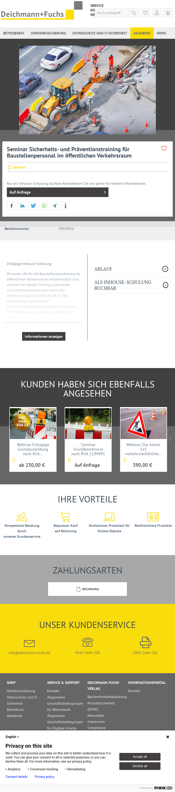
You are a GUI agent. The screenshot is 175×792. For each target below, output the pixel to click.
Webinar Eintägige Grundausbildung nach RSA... (33, 449)
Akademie (14, 715)
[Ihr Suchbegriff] (117, 12)
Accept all (140, 756)
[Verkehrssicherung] (48, 33)
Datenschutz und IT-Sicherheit (22, 700)
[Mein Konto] (156, 12)
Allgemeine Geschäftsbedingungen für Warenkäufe (65, 703)
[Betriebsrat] (14, 33)
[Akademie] (142, 33)
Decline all (140, 766)
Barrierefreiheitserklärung (107, 696)
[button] (11, 206)
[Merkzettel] (145, 12)
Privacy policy (44, 777)
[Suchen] (134, 12)
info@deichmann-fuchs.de (29, 646)
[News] (161, 33)
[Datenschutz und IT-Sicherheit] (99, 33)
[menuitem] (97, 5)
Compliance (97, 727)
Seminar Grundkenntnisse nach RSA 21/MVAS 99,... (88, 449)
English (13, 737)
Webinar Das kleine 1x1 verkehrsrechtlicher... (143, 449)
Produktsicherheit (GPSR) (101, 706)
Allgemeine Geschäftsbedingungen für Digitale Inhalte (65, 721)
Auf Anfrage (58, 192)
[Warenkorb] (167, 12)
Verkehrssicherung (21, 690)
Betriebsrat (15, 709)
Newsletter (96, 715)
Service (96, 5)
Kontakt (53, 690)
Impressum (96, 721)
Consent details (16, 777)
